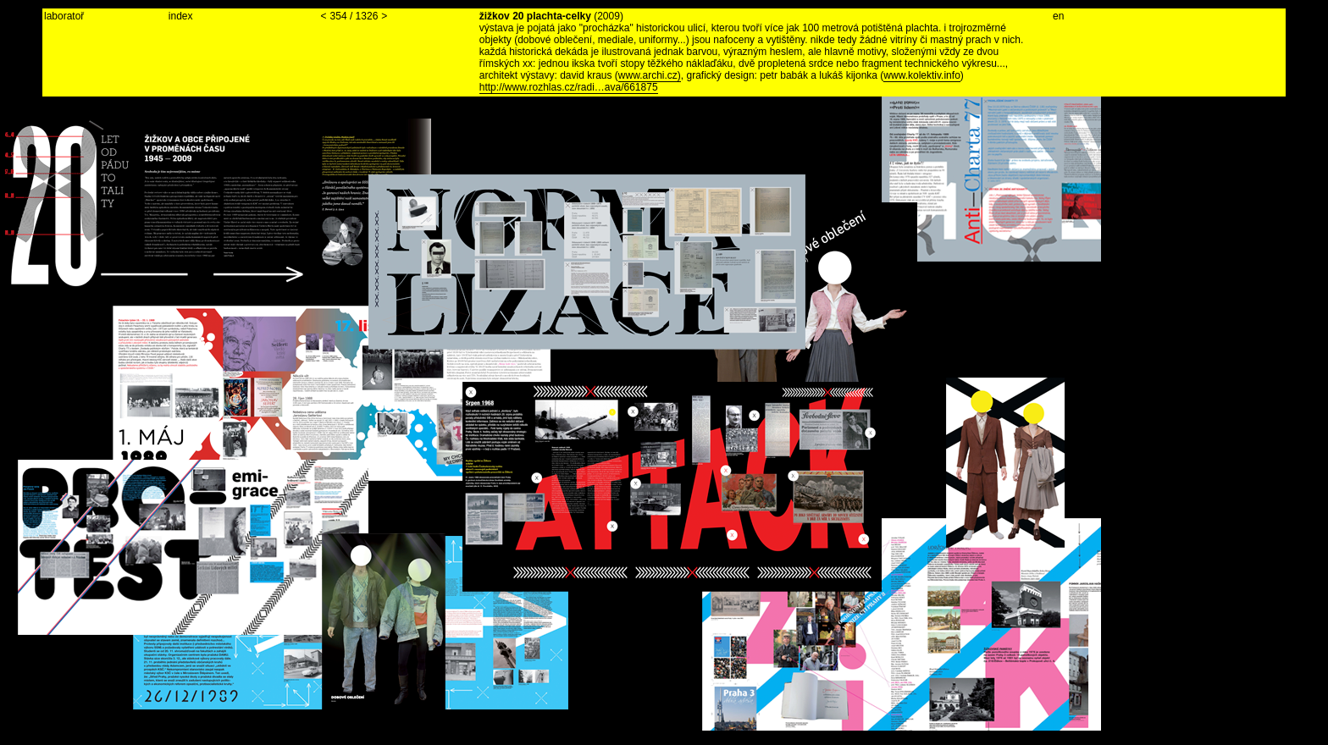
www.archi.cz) (649, 75)
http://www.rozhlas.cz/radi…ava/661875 (568, 87)
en (1058, 16)
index (181, 16)
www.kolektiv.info (921, 75)
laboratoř (64, 16)
